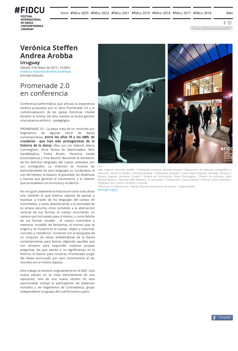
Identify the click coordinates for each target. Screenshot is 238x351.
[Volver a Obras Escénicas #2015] (211, 29)
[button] (200, 103)
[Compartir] (222, 317)
